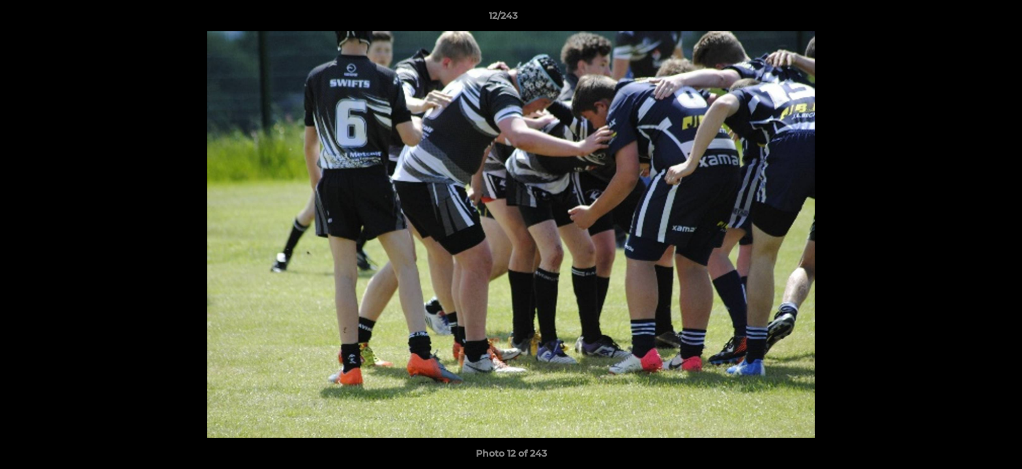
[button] (967, 19)
